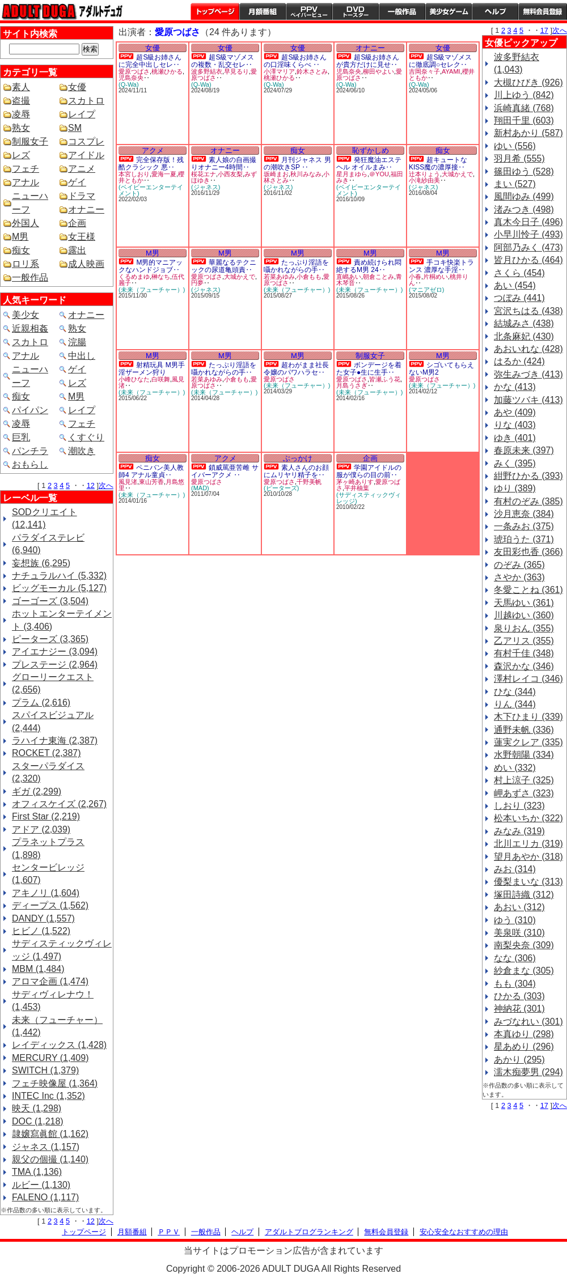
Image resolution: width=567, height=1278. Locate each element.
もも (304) (515, 983)
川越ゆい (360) (524, 615)
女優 (77, 87)
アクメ (153, 150)
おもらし (30, 464)
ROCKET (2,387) (46, 753)
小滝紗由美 (424, 180)
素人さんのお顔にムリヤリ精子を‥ (296, 471)
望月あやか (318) (528, 856)
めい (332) (515, 767)
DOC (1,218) (38, 1121)
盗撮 (21, 100)
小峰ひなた (134, 379)
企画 (77, 223)
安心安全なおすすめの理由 (464, 1232)
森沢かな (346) (524, 666)
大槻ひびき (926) (528, 82)
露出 (77, 250)
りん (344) (515, 704)
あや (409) (515, 412)
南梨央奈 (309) (524, 945)
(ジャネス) (205, 187)
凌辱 (21, 114)
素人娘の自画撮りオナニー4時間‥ (223, 163)
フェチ (25, 168)
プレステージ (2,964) (55, 664)
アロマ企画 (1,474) (50, 981)
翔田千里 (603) (524, 120)
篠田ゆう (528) (524, 171)
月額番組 (262, 11)
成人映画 (86, 264)
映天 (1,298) (36, 1108)
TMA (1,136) (37, 1172)
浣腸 (77, 342)
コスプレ (86, 141)
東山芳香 (151, 481)
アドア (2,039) (41, 829)
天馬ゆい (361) (524, 603)
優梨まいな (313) (528, 881)
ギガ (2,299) (36, 791)
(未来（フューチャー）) (152, 289)
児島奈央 (131, 77)
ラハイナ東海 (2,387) (55, 740)
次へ (106, 485)
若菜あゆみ (279, 276)
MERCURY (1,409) (50, 1058)
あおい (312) (519, 907)
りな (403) (515, 425)
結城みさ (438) (524, 323)
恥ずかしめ (370, 150)
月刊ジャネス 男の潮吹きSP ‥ (297, 163)
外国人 (25, 223)
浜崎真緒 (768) (524, 108)
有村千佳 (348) (524, 653)
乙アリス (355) (524, 641)
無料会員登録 (386, 1232)
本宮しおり (134, 174)
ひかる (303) (519, 996)
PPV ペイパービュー (309, 11)
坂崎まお (276, 174)
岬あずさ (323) (524, 793)
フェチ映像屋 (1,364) (55, 1083)
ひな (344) (515, 692)
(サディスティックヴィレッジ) (368, 497)
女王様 (81, 236)
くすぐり (86, 437)
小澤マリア (279, 71)
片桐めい (435, 276)
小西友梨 (230, 174)
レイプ (81, 114)
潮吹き (81, 451)
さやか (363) (519, 577)
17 (544, 30)
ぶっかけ (297, 458)
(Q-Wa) (129, 84)
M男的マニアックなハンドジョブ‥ (151, 266)
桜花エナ (203, 174)
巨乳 (21, 437)
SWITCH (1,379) (45, 1070)
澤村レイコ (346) (528, 678)
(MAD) (200, 488)
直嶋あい (348, 276)
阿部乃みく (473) (528, 247)
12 (91, 485)
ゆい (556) (515, 146)
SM (75, 128)
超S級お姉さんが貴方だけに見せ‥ (367, 61)
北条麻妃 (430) (524, 336)
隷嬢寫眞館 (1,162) (50, 1134)
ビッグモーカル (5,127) (59, 588)
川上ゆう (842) (524, 95)
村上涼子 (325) (524, 780)
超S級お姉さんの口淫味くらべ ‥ (295, 61)
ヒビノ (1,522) (41, 931)
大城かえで (457, 174)
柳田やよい (378, 71)
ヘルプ (495, 11)
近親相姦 (30, 328)
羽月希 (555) (519, 158)
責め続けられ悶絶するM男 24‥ (368, 266)
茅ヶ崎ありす (355, 481)
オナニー (86, 209)
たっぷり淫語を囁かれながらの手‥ (296, 266)
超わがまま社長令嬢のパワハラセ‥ (296, 368)
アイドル (86, 155)
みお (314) (515, 869)
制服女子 (30, 141)
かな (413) (515, 387)
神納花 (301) (519, 1008)
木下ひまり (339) (528, 716)
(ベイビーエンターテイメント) (151, 190)
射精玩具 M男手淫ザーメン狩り (152, 368)
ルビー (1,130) (41, 1185)
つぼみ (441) (519, 298)
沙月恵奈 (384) (524, 514)
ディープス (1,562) (50, 905)
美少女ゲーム (448, 11)
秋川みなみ (305, 174)
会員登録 (542, 11)
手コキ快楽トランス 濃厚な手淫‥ (441, 266)
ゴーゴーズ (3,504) (50, 601)
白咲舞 (160, 379)
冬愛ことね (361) (528, 590)
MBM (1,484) (38, 969)
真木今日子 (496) (528, 222)
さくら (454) (519, 273)
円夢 (197, 282)
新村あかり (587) (528, 133)
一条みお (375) (524, 526)
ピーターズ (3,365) (50, 639)
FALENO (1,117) (45, 1197)
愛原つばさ (134, 71)
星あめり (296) (524, 1046)
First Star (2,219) (46, 816)
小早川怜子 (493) (528, 234)
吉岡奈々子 (424, 71)
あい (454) (515, 285)
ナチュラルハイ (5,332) (59, 575)
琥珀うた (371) (524, 539)
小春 (415, 276)
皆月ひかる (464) (528, 260)
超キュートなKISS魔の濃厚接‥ (438, 163)
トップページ (215, 11)
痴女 (21, 250)
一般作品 (402, 11)
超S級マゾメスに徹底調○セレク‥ (440, 61)
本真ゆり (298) (524, 1034)
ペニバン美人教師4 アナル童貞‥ (151, 471)
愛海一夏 (163, 174)
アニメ (81, 168)
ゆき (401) (515, 438)
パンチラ (30, 451)
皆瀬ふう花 (384, 379)
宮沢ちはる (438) (528, 311)
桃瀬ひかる (167, 71)
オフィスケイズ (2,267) (59, 804)
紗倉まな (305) (524, 970)
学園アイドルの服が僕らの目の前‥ (368, 471)
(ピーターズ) (281, 488)
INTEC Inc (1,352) (48, 1096)
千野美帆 (309, 481)
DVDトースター (355, 11)
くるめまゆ (134, 276)
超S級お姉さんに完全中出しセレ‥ (150, 61)
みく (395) (515, 463)
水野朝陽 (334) (524, 754)
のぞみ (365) (519, 565)
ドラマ (81, 196)
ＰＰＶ (169, 1232)
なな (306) (515, 958)
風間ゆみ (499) (524, 196)
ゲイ (77, 182)
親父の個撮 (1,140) (50, 1159)
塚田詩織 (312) (524, 894)
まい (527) (515, 184)
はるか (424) (519, 361)
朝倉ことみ (378, 276)
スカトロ (86, 100)
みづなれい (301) (528, 1021)
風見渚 (128, 481)
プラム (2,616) (41, 702)
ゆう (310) (515, 920)
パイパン (30, 410)
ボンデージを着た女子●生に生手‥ (368, 368)
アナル (25, 182)
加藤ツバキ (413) (528, 400)
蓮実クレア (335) (528, 742)
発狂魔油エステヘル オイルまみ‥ (368, 163)
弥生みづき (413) (528, 374)
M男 (20, 236)
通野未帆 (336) (524, 729)
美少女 (25, 315)
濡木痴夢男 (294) (528, 1072)
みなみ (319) (519, 831)
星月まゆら (351, 174)
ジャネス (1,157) (45, 1147)
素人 (21, 87)
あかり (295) (519, 1059)
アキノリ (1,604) (45, 893)
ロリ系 (25, 264)
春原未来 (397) (524, 450)
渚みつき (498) (524, 209)
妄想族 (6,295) (41, 563)
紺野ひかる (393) (528, 476)
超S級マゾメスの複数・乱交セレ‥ (222, 61)
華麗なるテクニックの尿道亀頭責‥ (223, 266)
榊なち (160, 276)
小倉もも (309, 276)
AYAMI (451, 71)
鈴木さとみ (312, 71)
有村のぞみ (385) (528, 501)
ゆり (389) (515, 488)
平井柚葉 (356, 488)
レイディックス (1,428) (59, 1045)
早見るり (236, 71)
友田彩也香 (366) (528, 552)
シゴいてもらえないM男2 (441, 368)
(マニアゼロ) (426, 289)
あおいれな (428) (528, 349)
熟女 (21, 128)
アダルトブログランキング (309, 1232)
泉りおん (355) (524, 628)
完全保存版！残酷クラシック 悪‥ (151, 163)
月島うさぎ (351, 385)
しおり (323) (519, 805)
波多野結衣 (206, 71)
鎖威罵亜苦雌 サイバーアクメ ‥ (225, 471)
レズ (21, 155)
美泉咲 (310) (519, 932)
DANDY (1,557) (43, 918)
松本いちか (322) (528, 818)
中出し (81, 355)
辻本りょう (424, 174)
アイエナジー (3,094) (55, 651)
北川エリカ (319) (528, 843)
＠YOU (379, 174)
